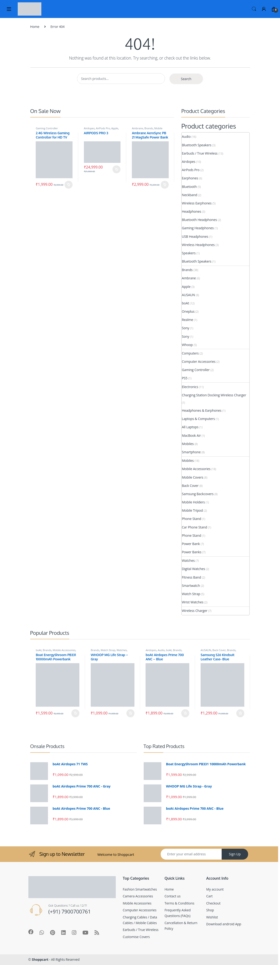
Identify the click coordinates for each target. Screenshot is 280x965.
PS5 (184, 378)
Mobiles (188, 443)
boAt (185, 303)
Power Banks (191, 552)
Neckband (189, 195)
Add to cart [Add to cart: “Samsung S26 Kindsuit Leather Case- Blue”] (240, 713)
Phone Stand (191, 518)
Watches (188, 560)
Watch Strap (191, 594)
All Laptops (190, 427)
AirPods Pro (103, 128)
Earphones (190, 178)
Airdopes (89, 128)
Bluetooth (189, 186)
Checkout (213, 903)
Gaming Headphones (198, 228)
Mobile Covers (192, 477)
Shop (210, 910)
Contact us (172, 896)
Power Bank (191, 543)
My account (215, 889)
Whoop (187, 344)
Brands (148, 128)
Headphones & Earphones (201, 410)
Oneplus (188, 311)
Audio (186, 136)
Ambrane (137, 128)
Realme (187, 319)
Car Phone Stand (194, 527)
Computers (190, 353)
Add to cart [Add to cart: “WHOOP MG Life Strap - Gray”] (130, 713)
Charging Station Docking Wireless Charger (214, 395)
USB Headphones (195, 236)
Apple (114, 128)
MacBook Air (191, 435)
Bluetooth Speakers (196, 145)
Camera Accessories (138, 896)
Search (254, 9)
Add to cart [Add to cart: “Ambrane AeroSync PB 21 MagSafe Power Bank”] (165, 185)
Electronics (190, 387)
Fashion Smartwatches (140, 889)
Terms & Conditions (179, 903)
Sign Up (235, 854)
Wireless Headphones (198, 244)
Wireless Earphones (196, 203)
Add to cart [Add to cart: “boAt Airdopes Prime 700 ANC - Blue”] (185, 713)
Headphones (191, 211)
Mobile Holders (193, 502)
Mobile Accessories (196, 469)
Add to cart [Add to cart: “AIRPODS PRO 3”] (116, 169)
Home (34, 26)
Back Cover (190, 485)
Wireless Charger (194, 610)
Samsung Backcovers (197, 494)
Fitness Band (191, 577)
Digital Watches (193, 569)
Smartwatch (191, 585)
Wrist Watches (192, 602)
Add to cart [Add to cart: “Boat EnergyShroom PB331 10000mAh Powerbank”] (75, 713)
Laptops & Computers (198, 418)
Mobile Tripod (192, 510)
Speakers (188, 253)
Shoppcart (40, 959)
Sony (185, 328)
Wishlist (212, 917)
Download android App (223, 924)
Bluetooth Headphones (199, 219)
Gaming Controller (47, 128)
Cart (209, 896)
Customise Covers (136, 937)
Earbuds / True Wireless (199, 153)
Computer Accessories (198, 361)
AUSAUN (188, 295)
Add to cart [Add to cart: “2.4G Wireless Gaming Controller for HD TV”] (69, 185)
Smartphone (191, 452)
